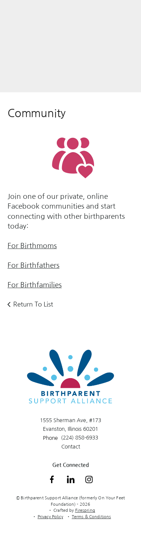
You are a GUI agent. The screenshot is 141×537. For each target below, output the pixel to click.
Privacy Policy (50, 517)
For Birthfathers (33, 265)
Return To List (33, 304)
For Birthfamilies (35, 284)
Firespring (85, 510)
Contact (70, 446)
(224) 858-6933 (79, 437)
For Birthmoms (32, 245)
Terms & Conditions (91, 517)
